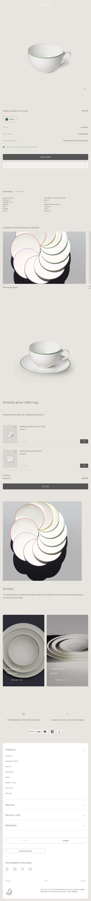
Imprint (83, 881)
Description (19, 191)
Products (8, 756)
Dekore (8, 766)
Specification (8, 191)
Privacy (8, 881)
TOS (46, 881)
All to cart (45, 486)
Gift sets (8, 793)
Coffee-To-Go (10, 783)
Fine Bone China (11, 761)
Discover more (17, 680)
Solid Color (9, 772)
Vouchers (9, 788)
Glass (7, 777)
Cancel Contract (25, 851)
